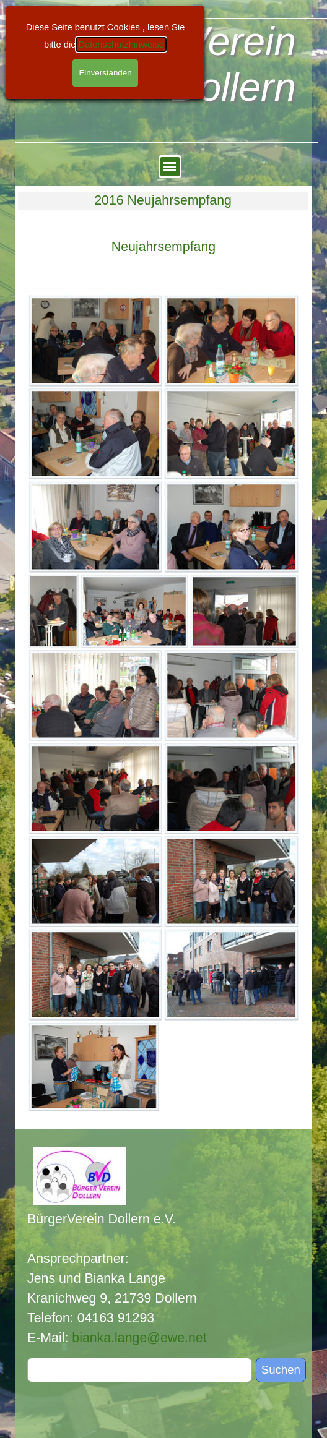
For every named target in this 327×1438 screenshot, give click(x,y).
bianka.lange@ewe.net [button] (139, 1337)
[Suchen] (139, 1370)
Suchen (280, 1369)
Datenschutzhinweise (121, 44)
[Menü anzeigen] (170, 166)
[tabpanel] (163, 247)
